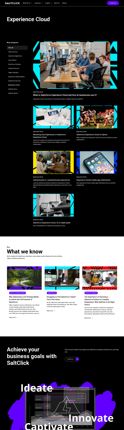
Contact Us (113, 3)
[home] (12, 3)
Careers (64, 3)
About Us (57, 3)
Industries (38, 3)
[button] (28, 3)
